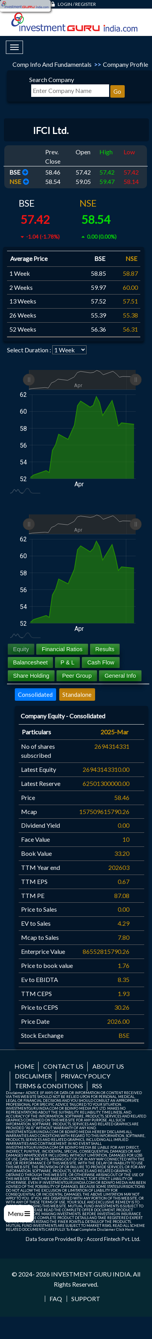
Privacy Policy (85, 1076)
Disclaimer (33, 1076)
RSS (97, 1085)
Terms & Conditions (49, 1085)
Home (24, 1066)
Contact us (63, 1066)
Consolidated (35, 694)
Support (85, 1299)
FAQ (55, 1299)
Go (117, 91)
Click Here (125, 1229)
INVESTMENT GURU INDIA (91, 1274)
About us (108, 1066)
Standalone (77, 694)
